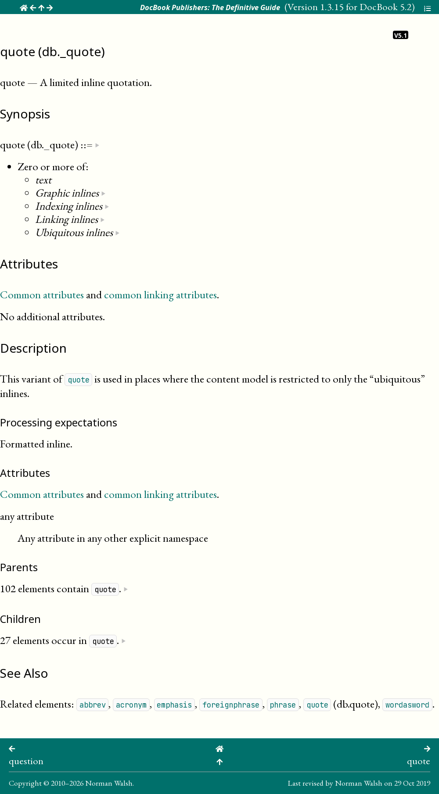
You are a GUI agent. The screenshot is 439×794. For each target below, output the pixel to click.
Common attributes (42, 294)
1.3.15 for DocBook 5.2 (366, 6)
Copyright (25, 783)
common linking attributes (160, 294)
